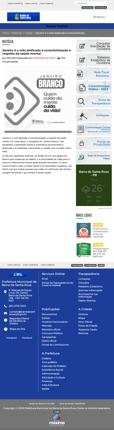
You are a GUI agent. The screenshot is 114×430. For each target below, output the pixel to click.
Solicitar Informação (90, 290)
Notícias (17, 32)
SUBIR (101, 265)
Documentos (49, 314)
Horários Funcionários (55, 321)
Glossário (83, 282)
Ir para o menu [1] (14, 265)
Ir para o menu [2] (31, 3)
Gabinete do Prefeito (54, 366)
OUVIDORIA (100, 8)
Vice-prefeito (49, 362)
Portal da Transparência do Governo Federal (57, 284)
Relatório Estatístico (90, 286)
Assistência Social (52, 369)
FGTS (45, 278)
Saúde (45, 388)
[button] (104, 3)
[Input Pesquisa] (90, 3)
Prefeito (46, 358)
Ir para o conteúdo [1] (15, 3)
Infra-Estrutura (50, 385)
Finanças (47, 381)
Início (5, 32)
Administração (51, 373)
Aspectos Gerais (87, 329)
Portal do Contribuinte (55, 344)
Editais (46, 318)
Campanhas (49, 337)
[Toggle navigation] (99, 17)
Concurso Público (52, 333)
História (83, 314)
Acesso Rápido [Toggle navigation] (57, 26)
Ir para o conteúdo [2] (30, 265)
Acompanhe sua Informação (88, 295)
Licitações (84, 278)
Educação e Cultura (53, 377)
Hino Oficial (85, 321)
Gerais (28, 32)
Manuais (47, 325)
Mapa (81, 318)
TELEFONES (87, 8)
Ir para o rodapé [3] (46, 3)
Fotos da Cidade (87, 325)
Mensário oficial (51, 329)
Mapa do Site (17, 328)
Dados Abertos (87, 300)
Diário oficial (49, 340)
